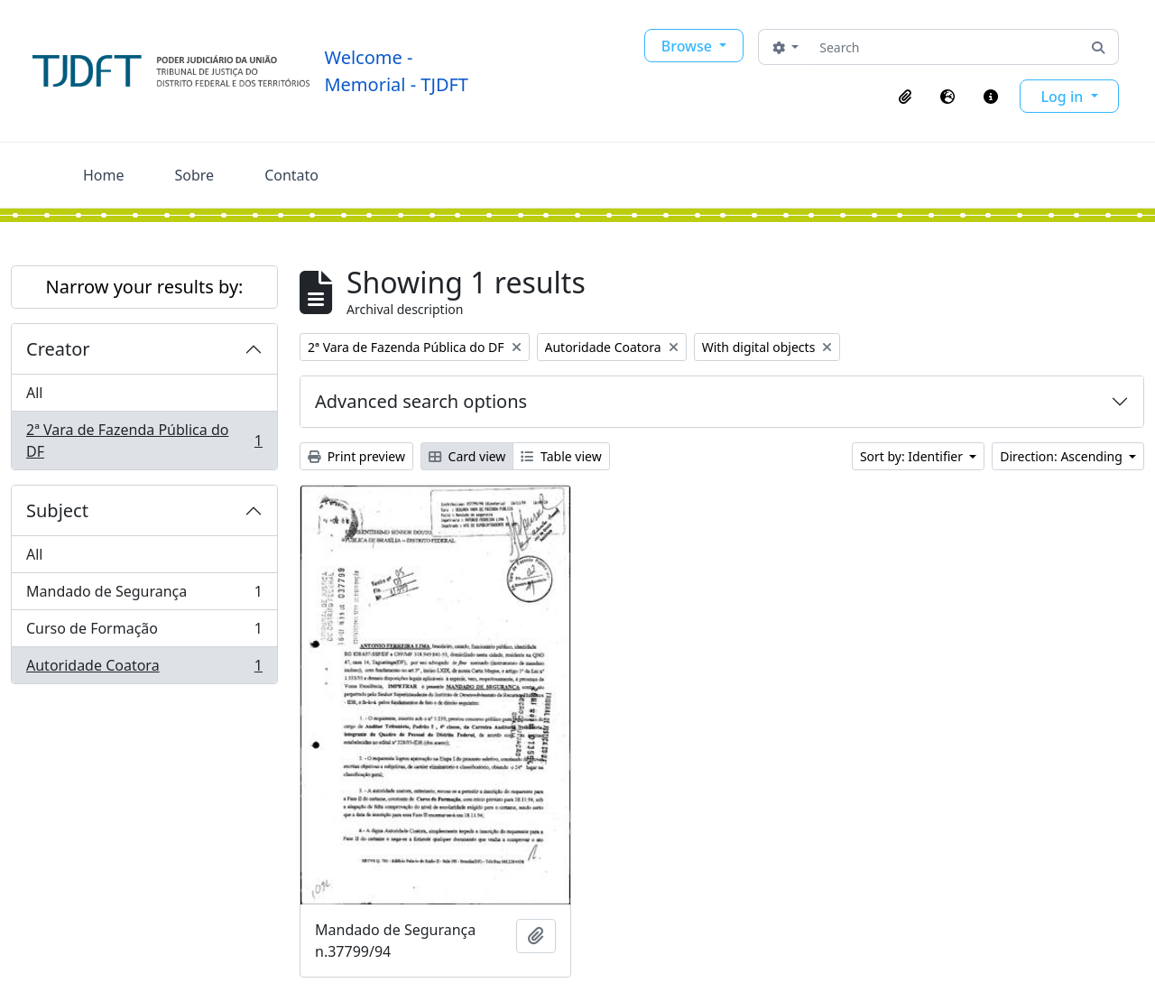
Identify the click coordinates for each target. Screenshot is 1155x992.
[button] (905, 96)
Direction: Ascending (1062, 456)
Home (104, 175)
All (34, 393)
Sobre (195, 175)
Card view (467, 456)
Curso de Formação (144, 632)
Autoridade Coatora (144, 668)
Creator (58, 349)
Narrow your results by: (145, 286)
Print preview (356, 456)
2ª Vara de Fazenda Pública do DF (144, 440)
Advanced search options (421, 401)
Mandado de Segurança (144, 595)
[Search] (945, 47)
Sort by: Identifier (913, 456)
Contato (291, 175)
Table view (561, 456)
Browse (688, 46)
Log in (1064, 97)
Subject (57, 510)
